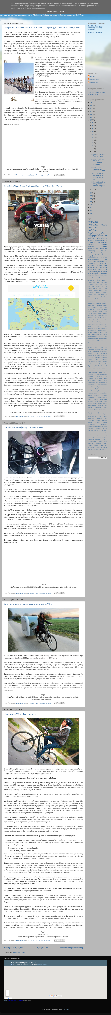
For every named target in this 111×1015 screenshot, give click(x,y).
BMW (92, 286)
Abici (106, 282)
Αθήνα (94, 269)
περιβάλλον (98, 426)
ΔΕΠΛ (96, 353)
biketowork (99, 320)
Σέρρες (105, 374)
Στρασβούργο (98, 376)
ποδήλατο (93, 227)
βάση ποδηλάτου (94, 388)
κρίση (95, 414)
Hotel (102, 294)
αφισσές (105, 387)
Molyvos (105, 305)
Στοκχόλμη (90, 376)
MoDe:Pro (104, 303)
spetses (96, 338)
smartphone (91, 338)
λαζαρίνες (104, 414)
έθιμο (89, 380)
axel (103, 317)
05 (93, 134)
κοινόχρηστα (103, 276)
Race (105, 309)
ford (97, 324)
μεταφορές (99, 418)
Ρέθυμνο (100, 374)
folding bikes (91, 324)
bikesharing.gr (94, 79)
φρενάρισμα (99, 447)
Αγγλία (101, 347)
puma (99, 336)
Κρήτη (99, 361)
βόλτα (99, 391)
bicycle (90, 261)
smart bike (104, 336)
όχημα (104, 449)
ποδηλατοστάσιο (102, 439)
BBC (89, 286)
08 (93, 143)
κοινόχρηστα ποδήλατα (97, 246)
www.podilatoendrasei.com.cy (95, 345)
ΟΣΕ (97, 368)
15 (91, 120)
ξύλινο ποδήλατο (101, 420)
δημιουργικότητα (102, 393)
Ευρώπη (90, 359)
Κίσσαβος (104, 359)
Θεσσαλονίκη (92, 242)
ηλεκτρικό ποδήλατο (97, 244)
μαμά (105, 416)
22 (91, 210)
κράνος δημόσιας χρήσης (95, 412)
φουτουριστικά (91, 447)
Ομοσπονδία (91, 370)
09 (91, 102)
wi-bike (98, 340)
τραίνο (96, 445)
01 (93, 122)
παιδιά (90, 249)
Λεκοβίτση (104, 361)
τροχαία (101, 445)
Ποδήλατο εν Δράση (100, 272)
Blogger (66, 1009)
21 (91, 207)
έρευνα (100, 380)
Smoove (90, 313)
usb (89, 340)
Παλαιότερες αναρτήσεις (71, 948)
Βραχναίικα (104, 349)
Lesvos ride (96, 296)
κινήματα (90, 407)
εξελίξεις (96, 399)
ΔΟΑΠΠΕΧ (104, 353)
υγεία (105, 259)
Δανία (102, 355)
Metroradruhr (91, 303)
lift (98, 332)
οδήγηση (90, 422)
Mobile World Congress (95, 305)
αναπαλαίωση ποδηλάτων (95, 387)
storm (100, 338)
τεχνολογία (91, 265)
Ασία (106, 347)
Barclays (99, 265)
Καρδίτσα (90, 361)
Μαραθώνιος (91, 366)
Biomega (90, 290)
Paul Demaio (103, 267)
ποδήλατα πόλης (97, 224)
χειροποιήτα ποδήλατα (97, 449)
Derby (105, 290)
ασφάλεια (100, 261)
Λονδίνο (90, 363)
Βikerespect (91, 349)
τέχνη (98, 280)
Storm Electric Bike (102, 315)
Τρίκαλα (104, 255)
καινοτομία (103, 240)
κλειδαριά (99, 409)
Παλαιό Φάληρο (102, 372)
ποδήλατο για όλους (94, 430)
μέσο (100, 416)
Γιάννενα (90, 353)
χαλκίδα (105, 447)
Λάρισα (105, 269)
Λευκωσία (91, 272)
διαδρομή (96, 395)
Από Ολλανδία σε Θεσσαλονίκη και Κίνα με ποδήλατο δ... (98, 176)
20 (91, 204)
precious (94, 336)
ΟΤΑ (100, 368)
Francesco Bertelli (94, 292)
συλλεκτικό (90, 443)
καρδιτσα (100, 405)
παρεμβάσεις (91, 426)
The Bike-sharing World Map (15, 1000)
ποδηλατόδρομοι (93, 259)
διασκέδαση (104, 395)
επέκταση (90, 401)
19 (91, 202)
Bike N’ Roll (103, 288)
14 (91, 117)
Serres (95, 311)
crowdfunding (97, 322)
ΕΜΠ (105, 355)
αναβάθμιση (91, 384)
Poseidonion (99, 309)
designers (104, 242)
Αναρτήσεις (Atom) (19, 952)
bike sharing (102, 238)
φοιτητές (104, 280)
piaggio (105, 334)
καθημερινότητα (92, 405)
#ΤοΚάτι (90, 282)
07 (93, 140)
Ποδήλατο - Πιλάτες (93, 374)
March (96, 299)
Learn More (52, 12)
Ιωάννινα (97, 359)
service (90, 269)
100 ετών (96, 282)
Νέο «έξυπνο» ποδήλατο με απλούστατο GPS (24, 427)
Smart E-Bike (102, 311)
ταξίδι (105, 443)
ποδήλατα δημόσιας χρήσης (97, 232)
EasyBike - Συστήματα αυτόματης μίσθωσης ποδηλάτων (95, 27)
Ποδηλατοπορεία (93, 274)
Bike (98, 242)
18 (91, 199)
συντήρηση (99, 443)
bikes (94, 320)
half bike (102, 326)
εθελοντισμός (91, 397)
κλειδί (95, 409)
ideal (91, 332)
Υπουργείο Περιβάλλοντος (95, 378)
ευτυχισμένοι (98, 401)
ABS (102, 282)
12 (91, 111)
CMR (100, 290)
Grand (98, 294)
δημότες (90, 395)
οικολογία (104, 422)
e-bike (105, 322)
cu (102, 322)
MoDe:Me (98, 303)
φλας (106, 445)
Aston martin (103, 284)
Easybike (95, 267)
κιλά (106, 405)
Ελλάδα (97, 255)
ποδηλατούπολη (92, 441)
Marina (92, 76)
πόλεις (100, 441)
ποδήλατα (93, 221)
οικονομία (90, 278)
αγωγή (105, 380)
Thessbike (90, 317)
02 (93, 125)
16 (91, 193)
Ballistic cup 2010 (101, 286)
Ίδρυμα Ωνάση (92, 347)
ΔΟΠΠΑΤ (90, 355)
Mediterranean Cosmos (97, 301)
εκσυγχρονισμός (102, 397)
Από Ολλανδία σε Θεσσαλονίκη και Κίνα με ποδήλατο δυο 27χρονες (34, 186)
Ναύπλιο (103, 366)
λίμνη (99, 414)
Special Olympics (97, 313)
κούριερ (105, 409)
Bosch (96, 290)
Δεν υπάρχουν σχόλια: (43, 175)
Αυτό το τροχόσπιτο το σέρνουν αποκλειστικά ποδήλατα (28, 604)
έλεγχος (94, 380)
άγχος (105, 378)
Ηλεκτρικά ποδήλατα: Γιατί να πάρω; (20, 714)
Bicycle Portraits (92, 288)
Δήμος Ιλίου (96, 355)
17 (91, 196)
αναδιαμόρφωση (102, 384)
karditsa (95, 332)
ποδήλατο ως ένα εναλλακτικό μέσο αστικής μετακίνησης (97, 435)
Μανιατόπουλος (103, 363)
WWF (99, 317)
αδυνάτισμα (91, 382)
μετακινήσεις (91, 418)
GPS (94, 294)
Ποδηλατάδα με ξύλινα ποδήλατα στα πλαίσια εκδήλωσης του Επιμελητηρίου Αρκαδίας (42, 27)
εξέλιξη (89, 399)
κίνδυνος (104, 403)
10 (91, 105)
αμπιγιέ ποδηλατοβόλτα (100, 382)
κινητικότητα (98, 407)
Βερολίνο (97, 349)
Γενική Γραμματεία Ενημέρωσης (97, 351)
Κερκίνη (95, 361)
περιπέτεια (104, 426)
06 (93, 137)
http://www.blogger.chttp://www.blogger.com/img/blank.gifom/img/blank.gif (97, 330)
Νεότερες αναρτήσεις (13, 948)
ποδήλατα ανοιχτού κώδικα (97, 428)
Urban (95, 317)
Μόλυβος (97, 366)
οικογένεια (97, 422)
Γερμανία (99, 269)
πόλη (105, 441)
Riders (89, 311)
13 (91, 114)
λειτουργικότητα (92, 416)
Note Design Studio (93, 307)
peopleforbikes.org (97, 334)
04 (93, 131)
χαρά (89, 449)
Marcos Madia (103, 299)
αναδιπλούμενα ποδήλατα (97, 257)
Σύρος (105, 376)
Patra (100, 307)
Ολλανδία (104, 368)
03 (93, 128)
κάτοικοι (95, 403)
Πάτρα (94, 261)
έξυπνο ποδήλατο (94, 240)
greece (89, 326)
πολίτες (95, 249)
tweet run (104, 338)
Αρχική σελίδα (41, 948)
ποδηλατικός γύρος (93, 439)
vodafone (92, 340)
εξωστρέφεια (103, 399)
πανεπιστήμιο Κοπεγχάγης (97, 424)
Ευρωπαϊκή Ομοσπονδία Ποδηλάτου (97, 357)
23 (91, 213)
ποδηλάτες (98, 437)
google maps (103, 324)
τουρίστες (90, 445)
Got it (62, 12)
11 (91, 108)
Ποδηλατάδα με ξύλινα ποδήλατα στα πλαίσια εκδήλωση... (99, 183)
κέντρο (100, 403)
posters (90, 336)
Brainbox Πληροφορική (95, 32)
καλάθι (97, 276)
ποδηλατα (104, 437)
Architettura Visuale (93, 284)
